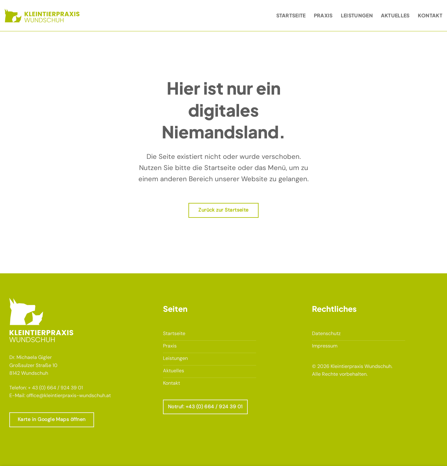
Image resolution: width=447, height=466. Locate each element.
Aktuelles (395, 15)
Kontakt (430, 15)
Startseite (291, 15)
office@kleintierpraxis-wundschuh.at (68, 395)
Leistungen (357, 15)
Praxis (323, 15)
